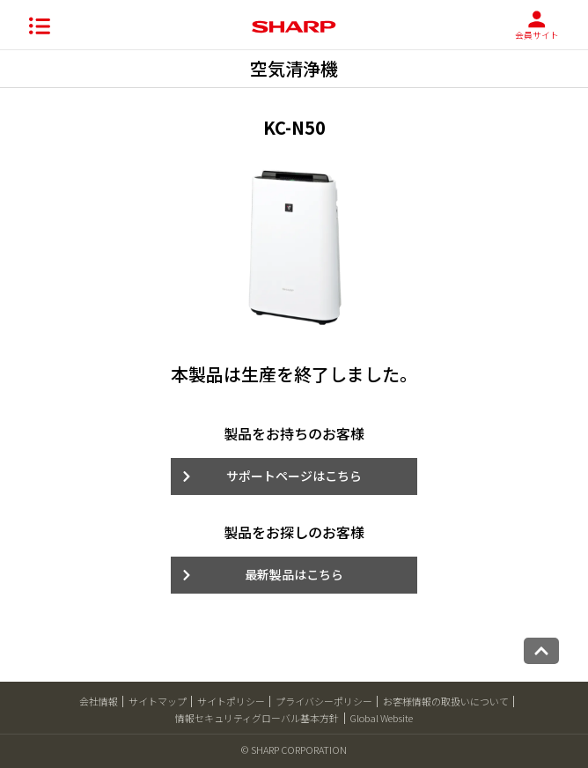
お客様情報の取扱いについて (446, 701)
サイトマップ (158, 701)
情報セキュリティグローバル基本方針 (257, 718)
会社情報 (98, 701)
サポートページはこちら (294, 475)
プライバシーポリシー (324, 701)
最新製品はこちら (294, 574)
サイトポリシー (231, 701)
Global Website (381, 718)
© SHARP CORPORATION (294, 749)
